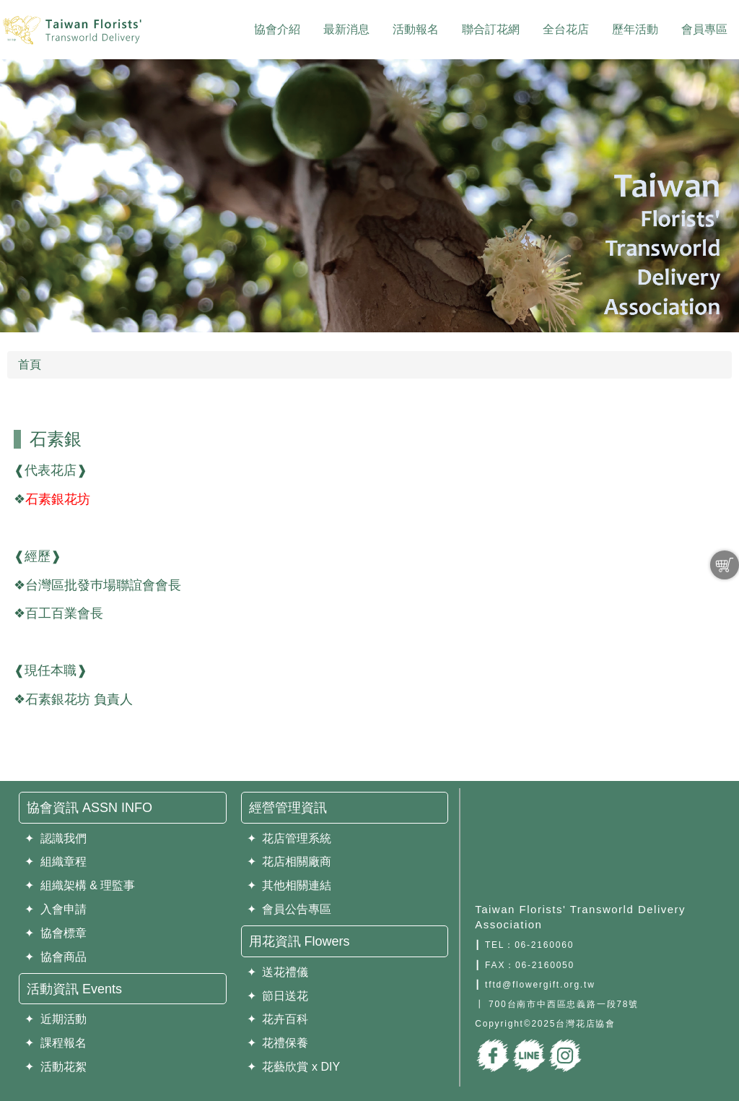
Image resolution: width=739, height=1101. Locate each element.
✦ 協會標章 (56, 933)
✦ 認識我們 (56, 838)
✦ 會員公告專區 (289, 909)
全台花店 (566, 29)
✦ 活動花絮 (56, 1067)
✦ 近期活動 (56, 1019)
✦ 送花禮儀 (278, 972)
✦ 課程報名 (56, 1043)
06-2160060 (544, 945)
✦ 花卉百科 (278, 1019)
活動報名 (416, 29)
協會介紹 (277, 29)
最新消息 (346, 29)
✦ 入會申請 (56, 909)
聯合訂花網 (491, 29)
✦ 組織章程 (56, 861)
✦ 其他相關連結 (289, 885)
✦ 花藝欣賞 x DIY (293, 1067)
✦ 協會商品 (56, 957)
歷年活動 (635, 29)
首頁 (29, 364)
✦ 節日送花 (278, 996)
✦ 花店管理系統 (289, 838)
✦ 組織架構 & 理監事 (80, 885)
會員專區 (704, 29)
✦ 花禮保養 (278, 1043)
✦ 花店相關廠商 (289, 861)
